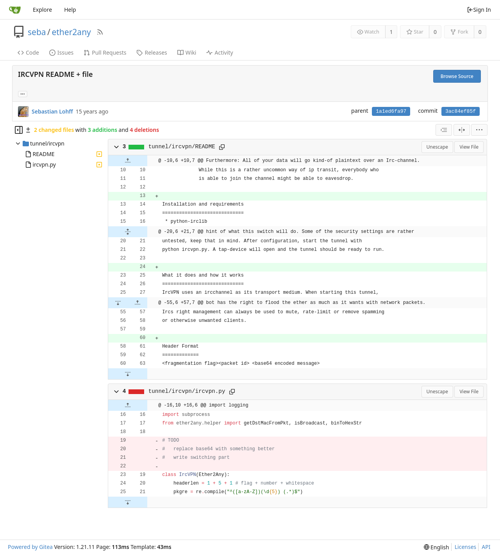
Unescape (437, 147)
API (486, 546)
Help (70, 9)
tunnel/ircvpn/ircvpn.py (186, 391)
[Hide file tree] (18, 130)
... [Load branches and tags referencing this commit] (22, 93)
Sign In (479, 9)
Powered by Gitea (30, 546)
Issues (61, 52)
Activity (219, 52)
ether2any (71, 32)
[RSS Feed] (100, 32)
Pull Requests (105, 52)
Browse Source (457, 76)
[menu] (479, 130)
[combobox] (444, 130)
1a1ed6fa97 (391, 111)
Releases (151, 52)
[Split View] (462, 130)
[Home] (15, 10)
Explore (42, 9)
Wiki (186, 52)
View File (469, 147)
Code (28, 52)
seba (37, 32)
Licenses (466, 546)
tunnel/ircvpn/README (181, 147)
